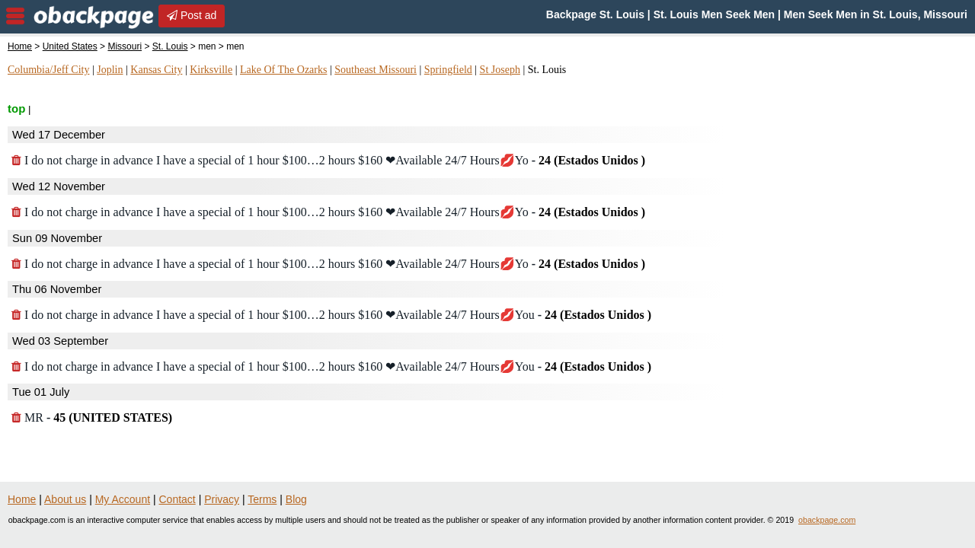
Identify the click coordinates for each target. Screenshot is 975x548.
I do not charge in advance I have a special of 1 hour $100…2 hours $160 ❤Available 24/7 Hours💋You (331, 314)
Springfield (448, 69)
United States (70, 46)
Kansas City (156, 69)
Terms (262, 499)
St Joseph (500, 69)
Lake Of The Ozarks (283, 69)
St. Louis (170, 46)
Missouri (124, 46)
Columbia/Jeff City (48, 69)
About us (65, 499)
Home (20, 46)
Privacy (221, 499)
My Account (122, 499)
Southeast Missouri (375, 69)
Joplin (110, 69)
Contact (177, 499)
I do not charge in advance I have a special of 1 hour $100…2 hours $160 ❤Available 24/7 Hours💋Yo (328, 160)
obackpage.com (826, 519)
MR (91, 417)
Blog (296, 499)
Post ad (191, 15)
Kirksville (211, 69)
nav (15, 16)
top (16, 108)
